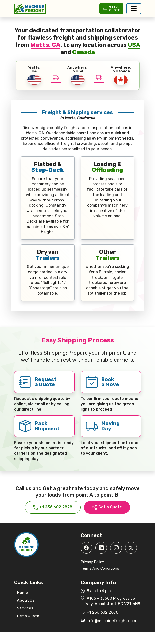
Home (22, 592)
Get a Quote (107, 507)
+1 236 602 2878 (52, 507)
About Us (25, 600)
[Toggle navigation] (133, 8)
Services (25, 608)
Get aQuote (111, 8)
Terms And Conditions (100, 568)
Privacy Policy (92, 562)
